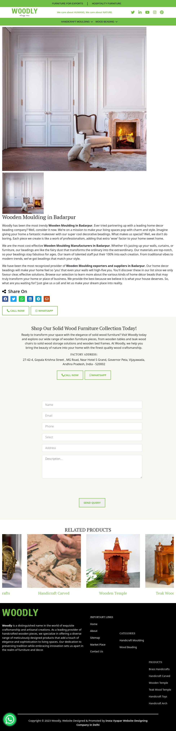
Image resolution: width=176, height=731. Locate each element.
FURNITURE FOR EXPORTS (67, 3)
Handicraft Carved (88, 593)
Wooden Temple (147, 593)
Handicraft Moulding (75, 21)
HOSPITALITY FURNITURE (106, 3)
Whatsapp (44, 310)
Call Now (16, 310)
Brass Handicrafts (29, 593)
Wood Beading (105, 21)
